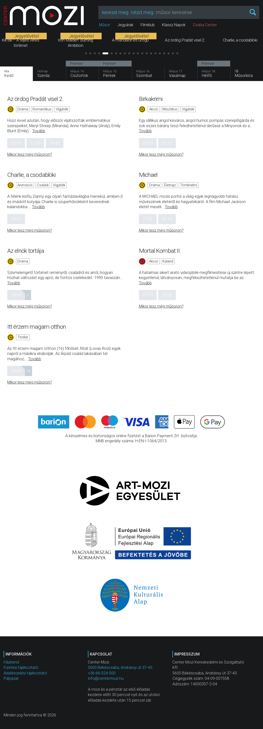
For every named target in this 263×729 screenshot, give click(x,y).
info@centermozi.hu (106, 678)
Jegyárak (125, 25)
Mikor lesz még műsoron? (29, 154)
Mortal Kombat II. (160, 250)
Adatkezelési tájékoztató (25, 673)
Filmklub (148, 25)
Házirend (11, 662)
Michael (148, 174)
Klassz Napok (174, 25)
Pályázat (11, 678)
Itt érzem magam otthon (36, 326)
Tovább (38, 131)
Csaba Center (205, 25)
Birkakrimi (151, 98)
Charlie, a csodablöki (31, 174)
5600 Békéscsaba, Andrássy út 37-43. (120, 667)
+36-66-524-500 (102, 673)
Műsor (104, 25)
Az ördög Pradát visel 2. (35, 98)
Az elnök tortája (25, 250)
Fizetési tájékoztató (21, 667)
